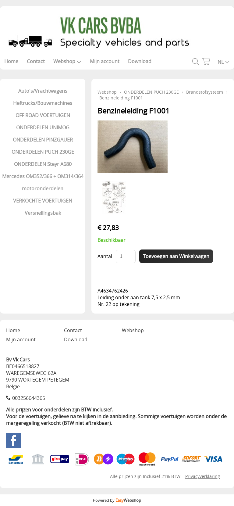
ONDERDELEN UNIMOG (42, 127)
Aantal (105, 256)
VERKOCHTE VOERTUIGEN (42, 200)
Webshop (67, 61)
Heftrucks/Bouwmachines (42, 103)
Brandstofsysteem (204, 92)
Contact (36, 61)
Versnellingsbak (43, 213)
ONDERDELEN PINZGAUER (43, 139)
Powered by (117, 500)
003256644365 (28, 398)
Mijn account (104, 61)
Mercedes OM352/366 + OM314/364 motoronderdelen (42, 182)
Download (139, 61)
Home (11, 61)
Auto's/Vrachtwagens (42, 91)
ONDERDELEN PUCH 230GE (43, 152)
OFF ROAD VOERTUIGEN (43, 115)
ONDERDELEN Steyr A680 (43, 164)
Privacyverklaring (202, 476)
